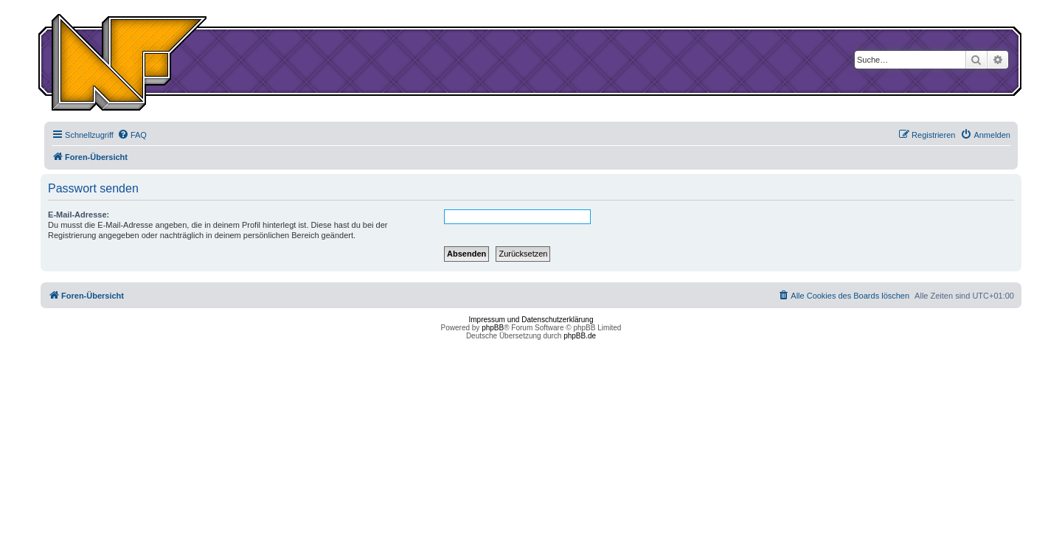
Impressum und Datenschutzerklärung (531, 320)
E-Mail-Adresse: (78, 214)
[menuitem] (132, 135)
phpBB (493, 328)
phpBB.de (579, 336)
